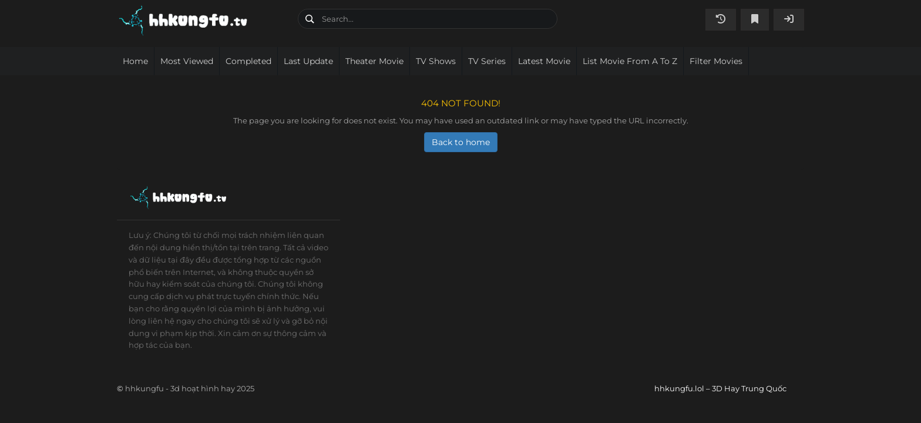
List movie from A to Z (630, 61)
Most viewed (186, 61)
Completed (248, 61)
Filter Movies (716, 61)
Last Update (308, 61)
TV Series (487, 61)
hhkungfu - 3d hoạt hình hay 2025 (189, 388)
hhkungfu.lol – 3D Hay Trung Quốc (203, 20)
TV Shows (436, 61)
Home (135, 61)
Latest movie (544, 61)
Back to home (461, 142)
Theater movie (374, 61)
